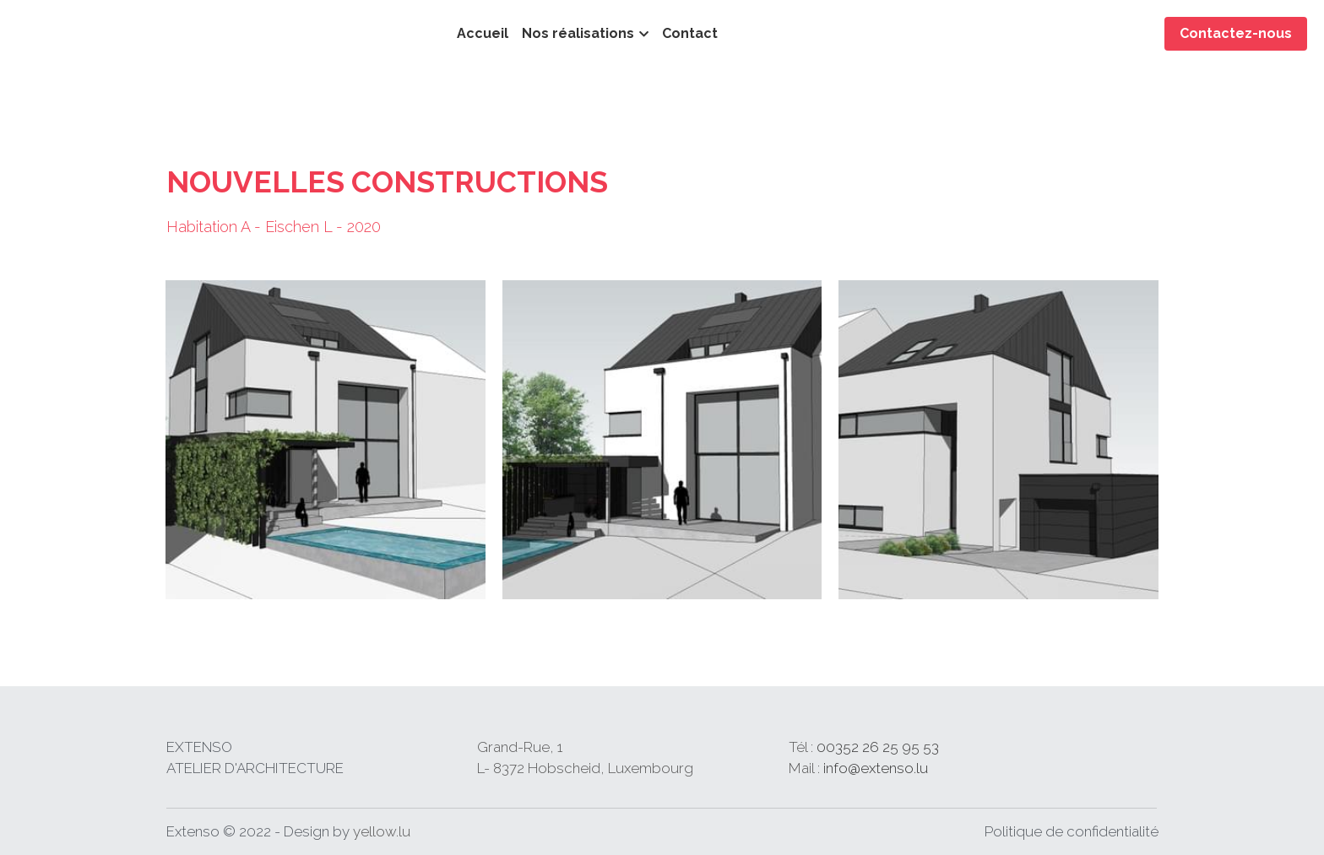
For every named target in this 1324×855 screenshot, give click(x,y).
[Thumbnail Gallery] (326, 440)
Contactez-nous (1236, 33)
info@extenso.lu (757, 768)
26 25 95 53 (782, 747)
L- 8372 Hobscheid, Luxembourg (526, 768)
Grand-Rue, (458, 747)
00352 (721, 747)
